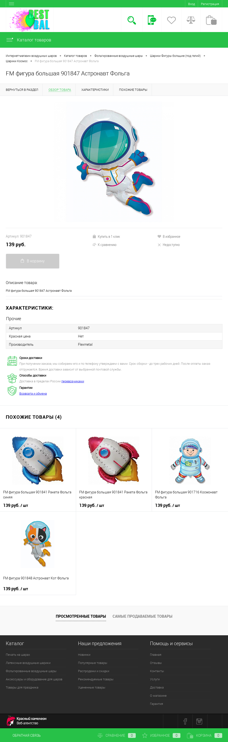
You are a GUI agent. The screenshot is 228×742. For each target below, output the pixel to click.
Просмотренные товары (81, 616)
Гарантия (156, 704)
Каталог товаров (28, 39)
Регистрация (210, 4)
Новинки (84, 654)
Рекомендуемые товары (96, 679)
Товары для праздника (22, 687)
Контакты (157, 671)
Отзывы (156, 663)
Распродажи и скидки (93, 671)
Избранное (161, 735)
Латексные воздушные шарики (28, 663)
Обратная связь (23, 735)
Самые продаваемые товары (142, 616)
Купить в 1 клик (106, 236)
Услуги (155, 679)
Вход (191, 4)
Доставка (157, 687)
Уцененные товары (91, 687)
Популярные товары (92, 663)
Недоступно (168, 244)
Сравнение (117, 735)
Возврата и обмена (33, 393)
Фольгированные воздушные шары (31, 671)
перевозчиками (72, 381)
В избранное (168, 236)
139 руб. (16, 244)
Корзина (204, 735)
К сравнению (104, 244)
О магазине (158, 695)
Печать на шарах (18, 654)
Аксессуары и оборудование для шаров (34, 679)
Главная (155, 654)
